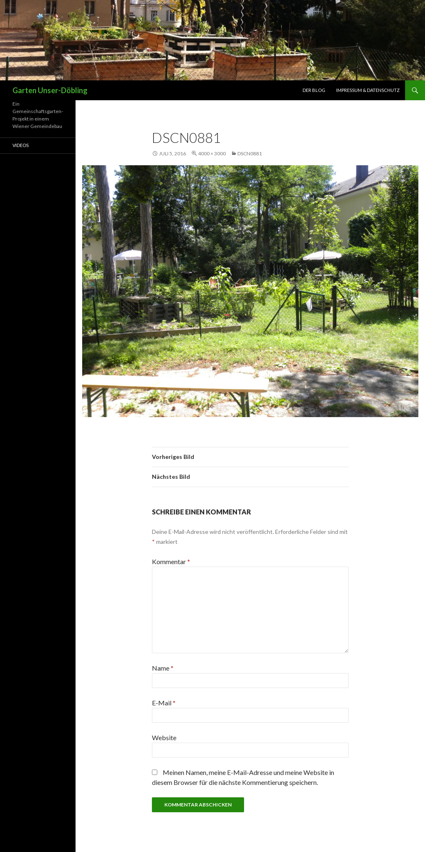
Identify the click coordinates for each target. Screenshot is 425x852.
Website (164, 737)
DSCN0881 (249, 153)
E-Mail (164, 703)
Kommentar (171, 561)
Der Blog (314, 90)
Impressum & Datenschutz (368, 90)
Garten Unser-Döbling (50, 90)
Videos (20, 145)
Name (162, 668)
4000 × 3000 (212, 153)
